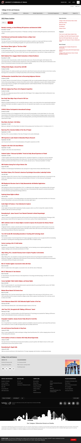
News (51, 386)
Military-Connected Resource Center (56, 383)
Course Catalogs (4, 383)
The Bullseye (62, 26)
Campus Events (62, 28)
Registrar (52, 388)
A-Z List (19, 381)
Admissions (25, 13)
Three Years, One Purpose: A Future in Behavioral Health (69, 40)
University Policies (69, 390)
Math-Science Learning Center (23, 364)
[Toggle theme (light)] (22, 398)
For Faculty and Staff (21, 362)
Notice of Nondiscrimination (71, 385)
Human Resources (37, 392)
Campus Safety (36, 388)
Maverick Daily (62, 24)
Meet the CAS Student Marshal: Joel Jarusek (68, 38)
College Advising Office (6, 364)
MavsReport (67, 383)
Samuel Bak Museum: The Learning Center (55, 391)
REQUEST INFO (64, 2)
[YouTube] (10, 368)
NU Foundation (68, 386)
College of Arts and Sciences (10, 10)
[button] (5, 13)
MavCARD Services (5, 385)
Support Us (75, 13)
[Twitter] (6, 368)
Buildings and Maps (37, 385)
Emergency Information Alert (71, 381)
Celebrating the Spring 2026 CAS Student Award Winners (69, 50)
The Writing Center (21, 367)
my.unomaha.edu (4, 388)
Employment (20, 383)
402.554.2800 (76, 398)
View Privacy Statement (40, 439)
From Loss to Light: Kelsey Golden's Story (68, 34)
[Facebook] (3, 368)
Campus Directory (37, 386)
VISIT (70, 2)
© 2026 (13, 403)
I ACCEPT (73, 439)
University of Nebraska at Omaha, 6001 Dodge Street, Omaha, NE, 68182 (26, 402)
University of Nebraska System (23, 385)
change (10, 22)
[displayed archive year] (4, 22)
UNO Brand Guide (5, 390)
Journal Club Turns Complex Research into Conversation (68, 47)
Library (51, 381)
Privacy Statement (69, 388)
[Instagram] (13, 368)
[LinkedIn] (73, 403)
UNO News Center (63, 22)
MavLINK (3, 386)
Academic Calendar (5, 381)
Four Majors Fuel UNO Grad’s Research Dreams (69, 36)
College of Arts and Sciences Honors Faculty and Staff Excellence (68, 53)
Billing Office (36, 383)
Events (34, 390)
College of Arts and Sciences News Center (68, 20)
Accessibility (36, 381)
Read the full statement (38, 429)
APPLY (73, 2)
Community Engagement (53, 13)
